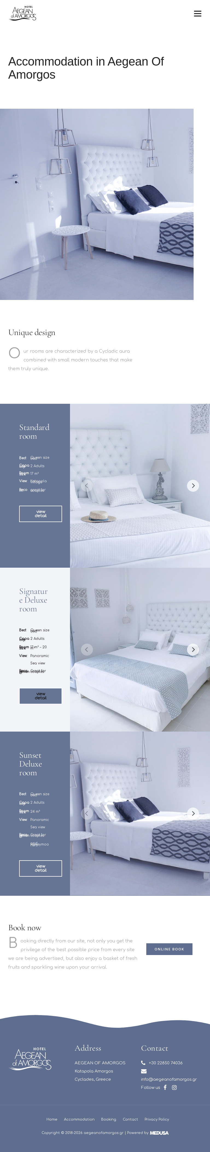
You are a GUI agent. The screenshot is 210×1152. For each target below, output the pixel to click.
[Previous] (87, 497)
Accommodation (79, 1119)
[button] (40, 525)
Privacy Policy (157, 1119)
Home (51, 1119)
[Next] (193, 497)
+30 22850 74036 (162, 1063)
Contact (130, 1119)
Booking (108, 1119)
